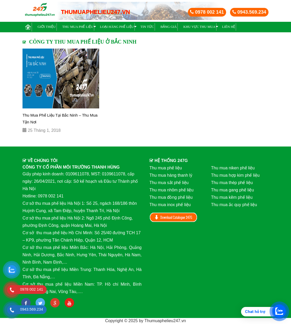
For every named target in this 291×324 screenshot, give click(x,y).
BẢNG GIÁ (168, 27)
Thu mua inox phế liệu (170, 204)
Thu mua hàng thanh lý (170, 175)
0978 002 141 (207, 12)
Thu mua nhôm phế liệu (171, 190)
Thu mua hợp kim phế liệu (235, 175)
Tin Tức (147, 27)
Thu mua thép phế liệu (232, 182)
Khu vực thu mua (199, 27)
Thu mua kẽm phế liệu (232, 197)
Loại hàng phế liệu (117, 27)
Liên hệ (228, 27)
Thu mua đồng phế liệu (171, 197)
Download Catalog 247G (173, 217)
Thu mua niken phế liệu (233, 168)
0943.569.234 (249, 12)
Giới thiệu (46, 27)
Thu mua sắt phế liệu (169, 182)
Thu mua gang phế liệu (232, 190)
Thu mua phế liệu (77, 27)
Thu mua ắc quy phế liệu (234, 204)
